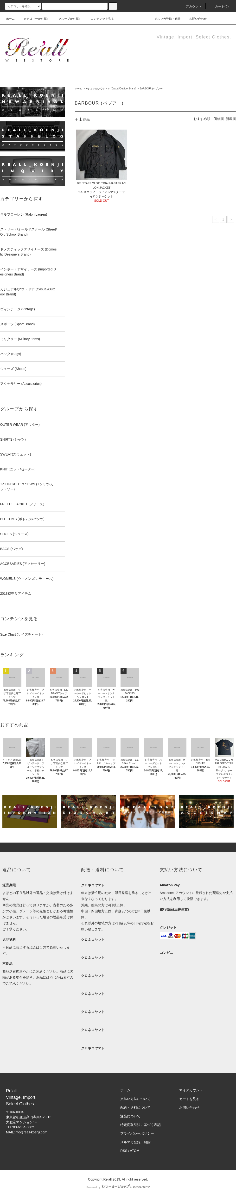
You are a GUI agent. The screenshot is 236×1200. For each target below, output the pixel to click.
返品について (130, 1116)
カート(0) (219, 6)
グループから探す (67, 18)
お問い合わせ (195, 18)
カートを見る (189, 1099)
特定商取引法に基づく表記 (140, 1125)
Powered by (117, 1187)
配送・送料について (135, 1107)
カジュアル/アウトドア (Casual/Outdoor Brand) (110, 88)
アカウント (191, 6)
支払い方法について (135, 1099)
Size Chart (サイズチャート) (21, 634)
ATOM (134, 1151)
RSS (123, 1151)
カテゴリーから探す (34, 18)
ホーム (10, 18)
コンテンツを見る (99, 18)
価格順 (219, 119)
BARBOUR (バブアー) (152, 88)
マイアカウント (191, 1090)
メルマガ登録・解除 (164, 18)
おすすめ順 (201, 119)
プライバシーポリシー (137, 1133)
